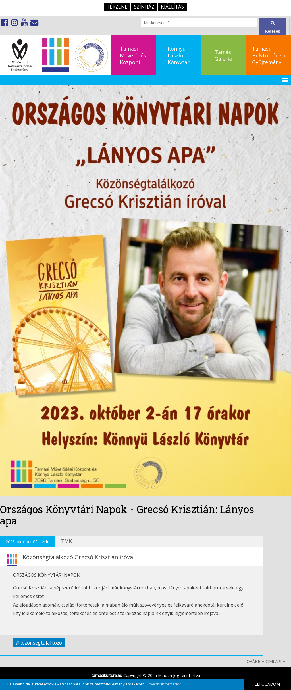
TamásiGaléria (223, 55)
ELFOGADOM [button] (267, 684)
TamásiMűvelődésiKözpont (133, 55)
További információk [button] (164, 684)
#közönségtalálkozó (39, 642)
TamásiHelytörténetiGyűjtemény (268, 55)
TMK (66, 541)
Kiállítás (172, 6)
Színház (144, 6)
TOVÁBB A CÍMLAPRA (264, 661)
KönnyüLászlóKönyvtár (179, 55)
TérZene (117, 6)
